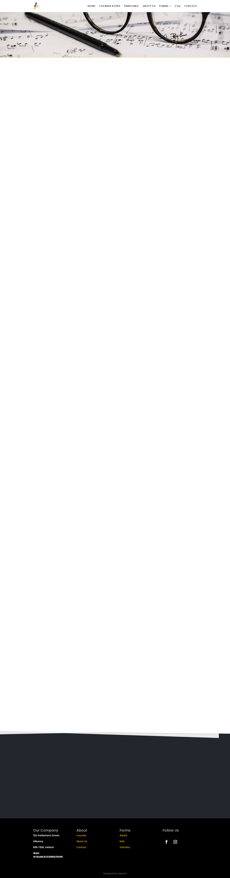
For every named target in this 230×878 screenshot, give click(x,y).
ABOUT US (148, 6)
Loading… (115, 394)
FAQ (177, 6)
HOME (91, 6)
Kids (122, 841)
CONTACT (190, 6)
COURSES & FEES (109, 6)
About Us (81, 841)
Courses (81, 835)
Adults (123, 835)
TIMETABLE (131, 6)
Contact (81, 847)
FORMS (163, 6)
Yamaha (125, 847)
